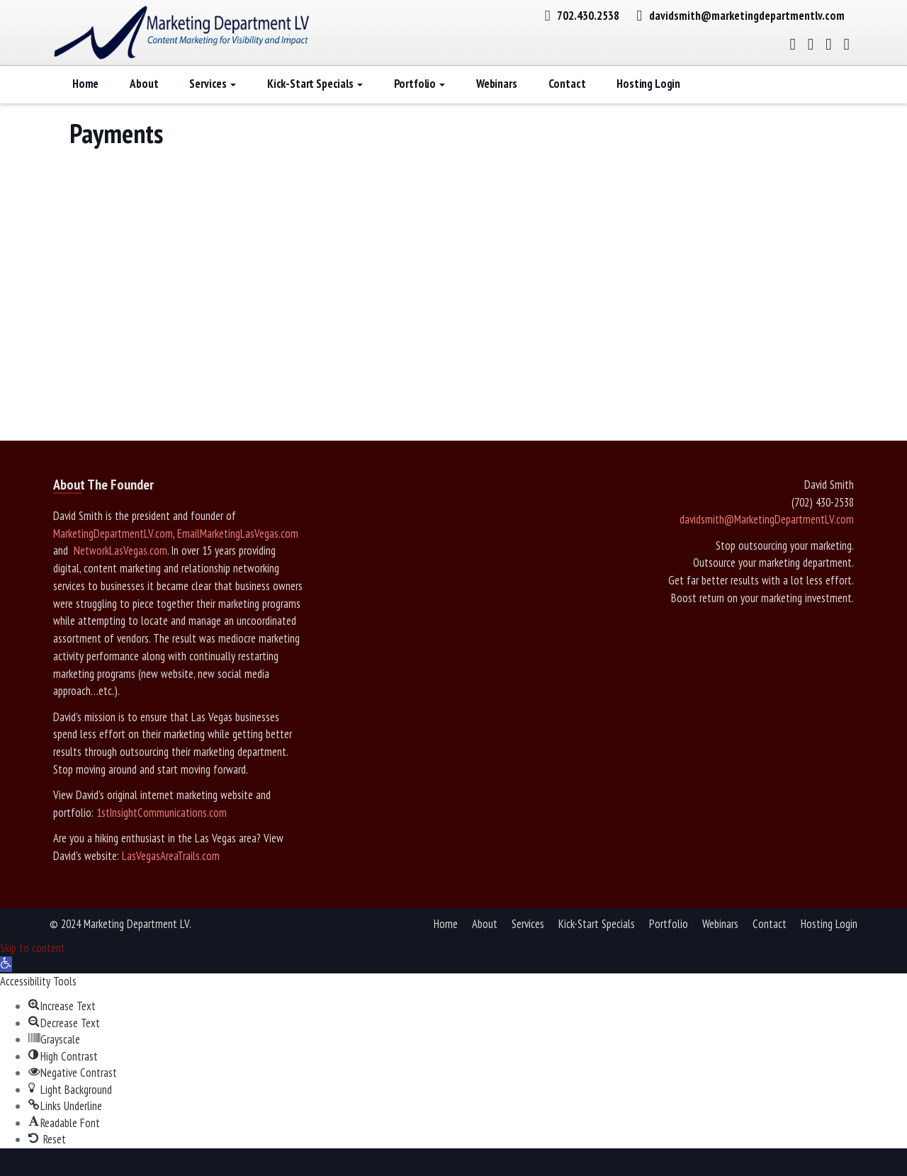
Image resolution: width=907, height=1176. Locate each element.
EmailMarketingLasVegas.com (237, 552)
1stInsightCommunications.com (161, 831)
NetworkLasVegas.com (119, 569)
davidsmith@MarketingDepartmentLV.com (767, 538)
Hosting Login (648, 103)
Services (212, 103)
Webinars (496, 103)
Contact (567, 103)
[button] (6, 983)
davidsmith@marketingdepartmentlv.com (747, 15)
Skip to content (32, 967)
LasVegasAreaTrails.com (171, 875)
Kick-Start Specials (315, 103)
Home (85, 103)
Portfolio (419, 103)
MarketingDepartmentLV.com (113, 552)
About (144, 103)
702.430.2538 (588, 15)
